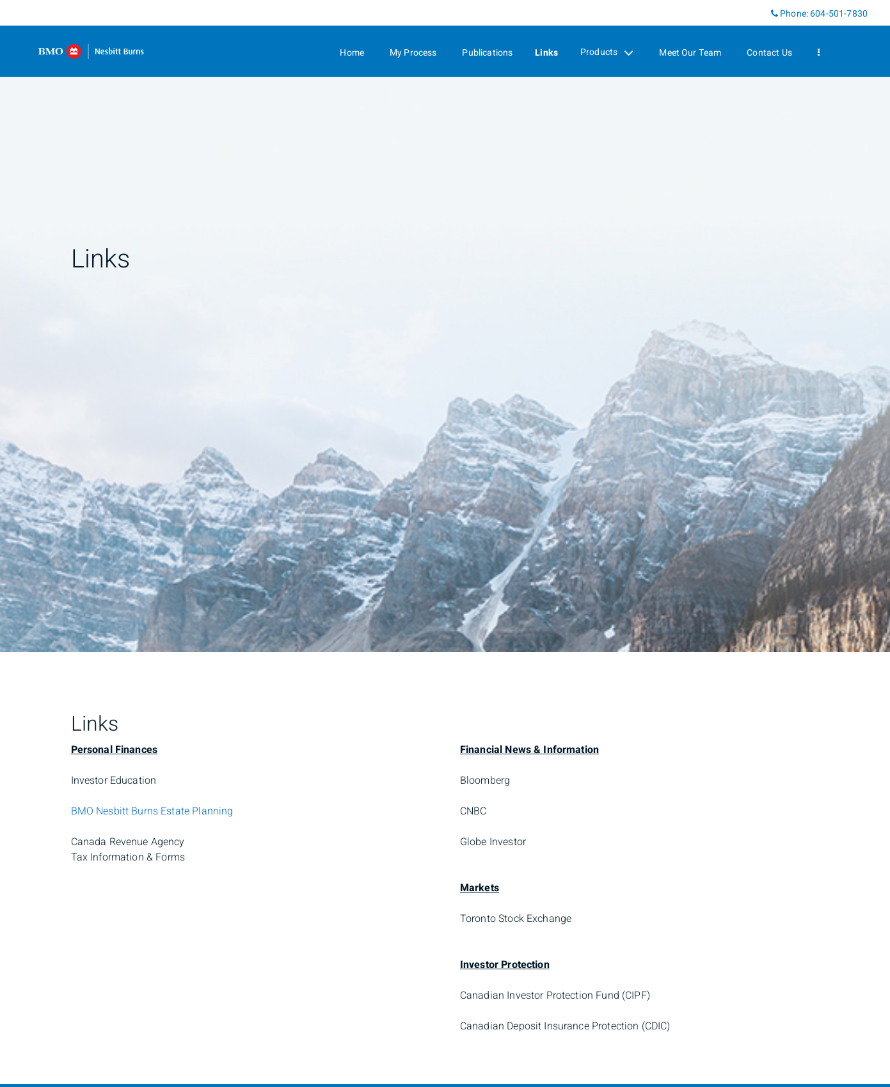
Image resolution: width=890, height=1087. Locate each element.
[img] (445, 326)
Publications (487, 53)
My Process (413, 53)
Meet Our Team (690, 53)
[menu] (818, 52)
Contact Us (769, 53)
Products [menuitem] (606, 52)
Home (352, 53)
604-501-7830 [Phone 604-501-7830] (839, 13)
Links (546, 53)
